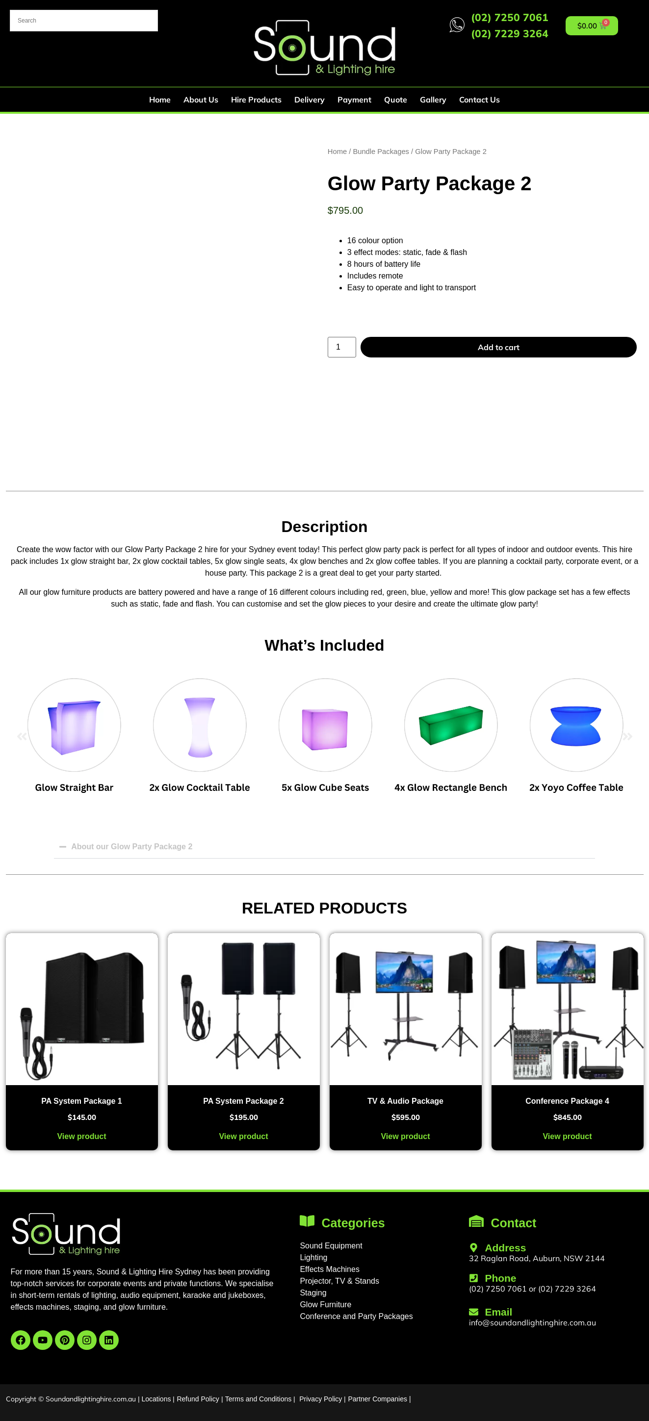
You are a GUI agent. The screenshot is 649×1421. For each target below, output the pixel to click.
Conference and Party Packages (356, 1316)
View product (81, 1136)
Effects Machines (330, 1269)
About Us (200, 99)
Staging (313, 1293)
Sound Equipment (331, 1246)
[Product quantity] (342, 347)
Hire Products (256, 99)
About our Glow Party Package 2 (131, 846)
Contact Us (479, 99)
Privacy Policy (320, 1399)
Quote (395, 99)
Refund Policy (198, 1399)
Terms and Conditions (258, 1399)
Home (160, 99)
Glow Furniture (325, 1304)
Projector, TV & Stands (339, 1281)
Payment (354, 99)
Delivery (309, 99)
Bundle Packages (381, 151)
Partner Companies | (379, 1399)
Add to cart (498, 347)
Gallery (433, 99)
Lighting (313, 1257)
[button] (22, 737)
